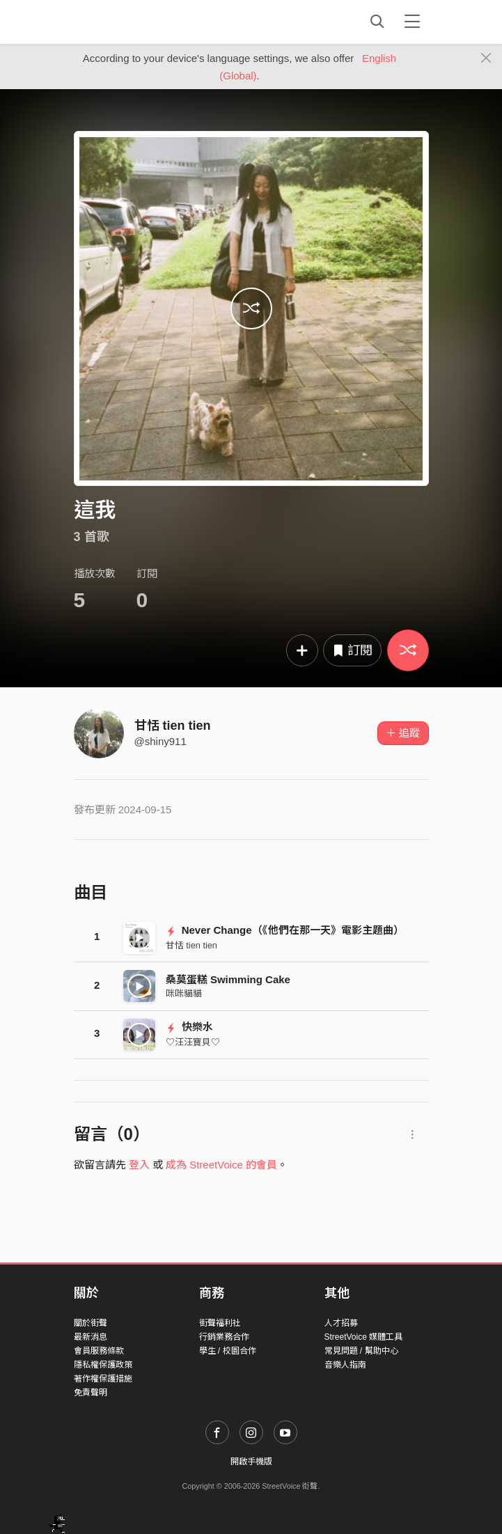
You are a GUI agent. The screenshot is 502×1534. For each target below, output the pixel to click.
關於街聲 (90, 1323)
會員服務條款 (99, 1351)
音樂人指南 (345, 1365)
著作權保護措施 (103, 1379)
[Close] (486, 58)
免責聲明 (90, 1393)
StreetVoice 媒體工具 (363, 1337)
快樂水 (189, 1027)
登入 (139, 1165)
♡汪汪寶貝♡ (193, 1042)
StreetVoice (131, 22)
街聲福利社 (220, 1323)
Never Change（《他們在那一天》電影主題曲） (285, 930)
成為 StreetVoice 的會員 (221, 1165)
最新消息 (90, 1337)
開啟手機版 (251, 1461)
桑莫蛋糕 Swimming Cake (228, 979)
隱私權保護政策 (103, 1365)
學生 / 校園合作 (227, 1351)
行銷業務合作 (224, 1337)
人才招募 (341, 1323)
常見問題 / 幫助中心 (361, 1351)
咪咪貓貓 (184, 993)
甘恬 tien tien (172, 726)
